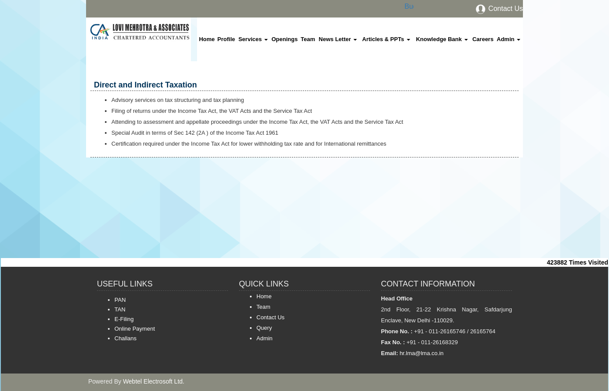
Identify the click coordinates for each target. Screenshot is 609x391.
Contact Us (499, 8)
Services (253, 39)
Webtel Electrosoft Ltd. (153, 381)
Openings (284, 39)
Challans (125, 338)
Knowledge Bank (441, 39)
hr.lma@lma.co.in (420, 353)
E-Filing (124, 319)
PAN (120, 300)
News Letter (338, 39)
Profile (226, 39)
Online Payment (134, 328)
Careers (482, 39)
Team (308, 39)
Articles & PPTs (386, 39)
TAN (119, 309)
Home (207, 39)
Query (264, 328)
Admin (508, 39)
